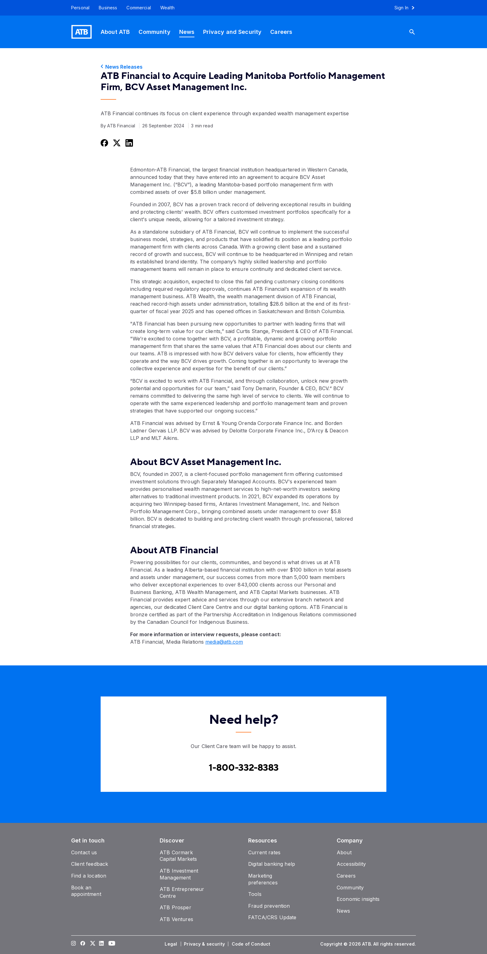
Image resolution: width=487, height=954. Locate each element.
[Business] (108, 8)
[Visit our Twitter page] (92, 944)
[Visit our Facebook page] (83, 944)
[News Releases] (243, 67)
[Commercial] (139, 8)
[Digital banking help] (271, 864)
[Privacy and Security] (232, 32)
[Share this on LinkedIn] (128, 143)
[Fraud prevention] (269, 906)
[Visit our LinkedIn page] (101, 944)
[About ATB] (115, 32)
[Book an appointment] (86, 890)
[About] (344, 852)
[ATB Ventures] (176, 919)
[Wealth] (167, 8)
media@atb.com (224, 642)
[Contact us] (84, 852)
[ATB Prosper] (175, 907)
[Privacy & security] (205, 944)
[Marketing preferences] (263, 879)
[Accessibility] (351, 864)
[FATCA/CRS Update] (272, 917)
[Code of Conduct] (251, 944)
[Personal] (78, 8)
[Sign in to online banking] (407, 8)
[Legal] (171, 944)
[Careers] (281, 32)
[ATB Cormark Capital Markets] (178, 855)
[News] (187, 32)
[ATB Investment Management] (179, 874)
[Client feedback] (89, 864)
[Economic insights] (358, 899)
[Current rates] (264, 852)
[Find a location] (88, 876)
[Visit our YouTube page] (111, 944)
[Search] (414, 32)
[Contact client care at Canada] (244, 768)
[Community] (154, 32)
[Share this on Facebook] (104, 143)
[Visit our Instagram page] (73, 944)
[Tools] (255, 894)
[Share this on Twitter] (116, 143)
